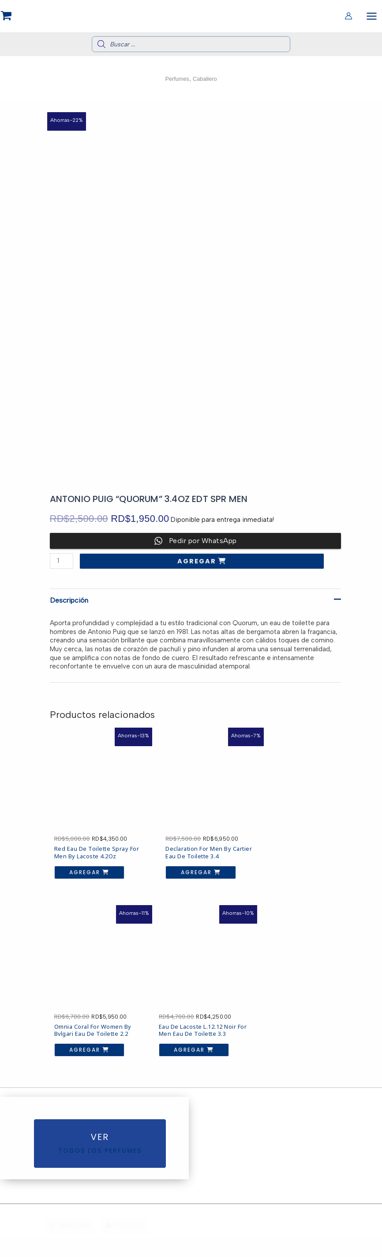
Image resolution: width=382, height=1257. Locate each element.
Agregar (197, 564)
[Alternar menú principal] (371, 17)
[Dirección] (124, 1245)
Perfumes (175, 81)
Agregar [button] (81, 863)
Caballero (206, 81)
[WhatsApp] (69, 1245)
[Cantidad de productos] (61, 564)
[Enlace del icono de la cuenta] (348, 17)
